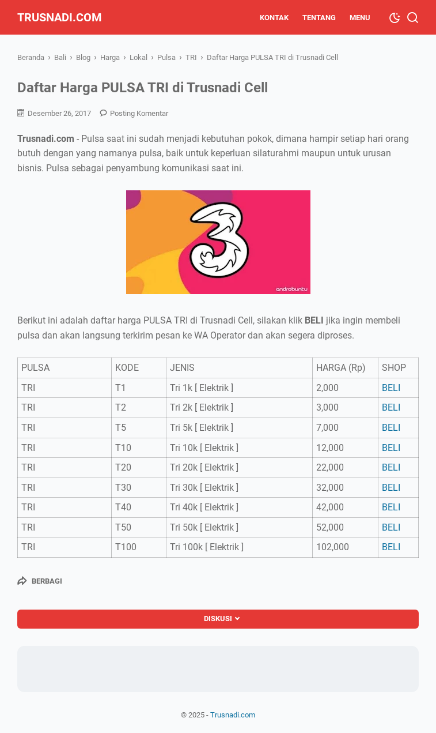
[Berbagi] (39, 580)
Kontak (274, 17)
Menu (360, 17)
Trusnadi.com (59, 17)
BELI (391, 387)
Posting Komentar (139, 113)
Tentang (319, 17)
